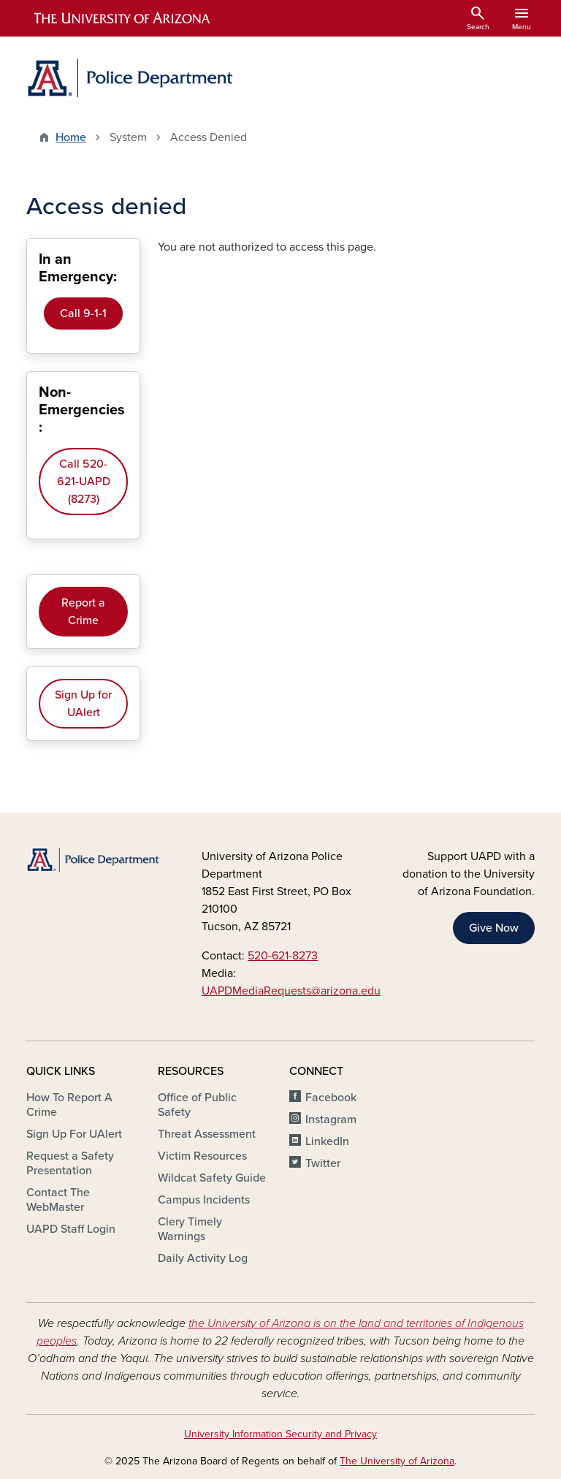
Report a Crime (83, 612)
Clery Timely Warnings (190, 1229)
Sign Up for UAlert (83, 704)
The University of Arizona (397, 1461)
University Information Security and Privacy (280, 1434)
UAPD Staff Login (70, 1229)
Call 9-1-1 (83, 313)
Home (71, 137)
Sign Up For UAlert (74, 1134)
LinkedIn (327, 1141)
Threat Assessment (207, 1134)
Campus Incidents (204, 1200)
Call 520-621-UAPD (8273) (83, 481)
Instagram (330, 1119)
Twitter (322, 1163)
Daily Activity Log (203, 1258)
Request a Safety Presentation (70, 1163)
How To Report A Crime (69, 1104)
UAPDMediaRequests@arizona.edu (291, 991)
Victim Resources (202, 1156)
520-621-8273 (283, 955)
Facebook (330, 1097)
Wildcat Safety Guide (212, 1178)
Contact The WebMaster (58, 1199)
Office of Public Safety (197, 1104)
